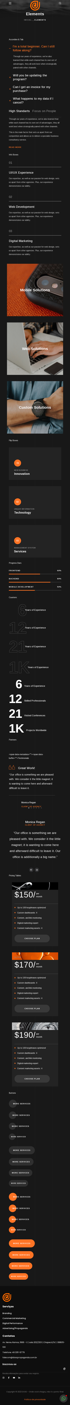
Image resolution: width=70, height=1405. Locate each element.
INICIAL (28, 20)
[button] (60, 3)
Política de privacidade (35, 1399)
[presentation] (29, 808)
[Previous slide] (31, 870)
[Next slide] (37, 870)
